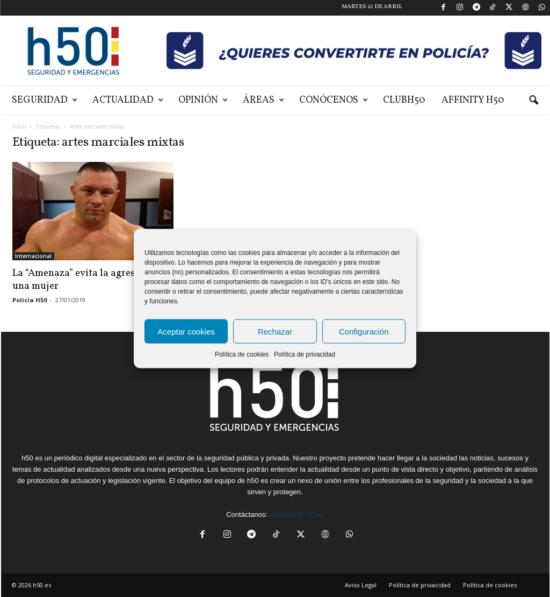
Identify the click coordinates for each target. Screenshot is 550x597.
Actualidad (127, 100)
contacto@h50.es (296, 514)
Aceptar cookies (186, 331)
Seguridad (44, 100)
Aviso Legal (361, 585)
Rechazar (275, 331)
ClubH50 (404, 100)
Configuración (364, 331)
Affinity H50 (473, 100)
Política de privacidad (304, 354)
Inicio (19, 126)
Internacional (33, 256)
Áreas (263, 100)
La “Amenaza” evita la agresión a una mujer (85, 279)
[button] (533, 100)
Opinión (203, 100)
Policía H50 (29, 300)
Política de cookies (242, 354)
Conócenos (333, 100)
